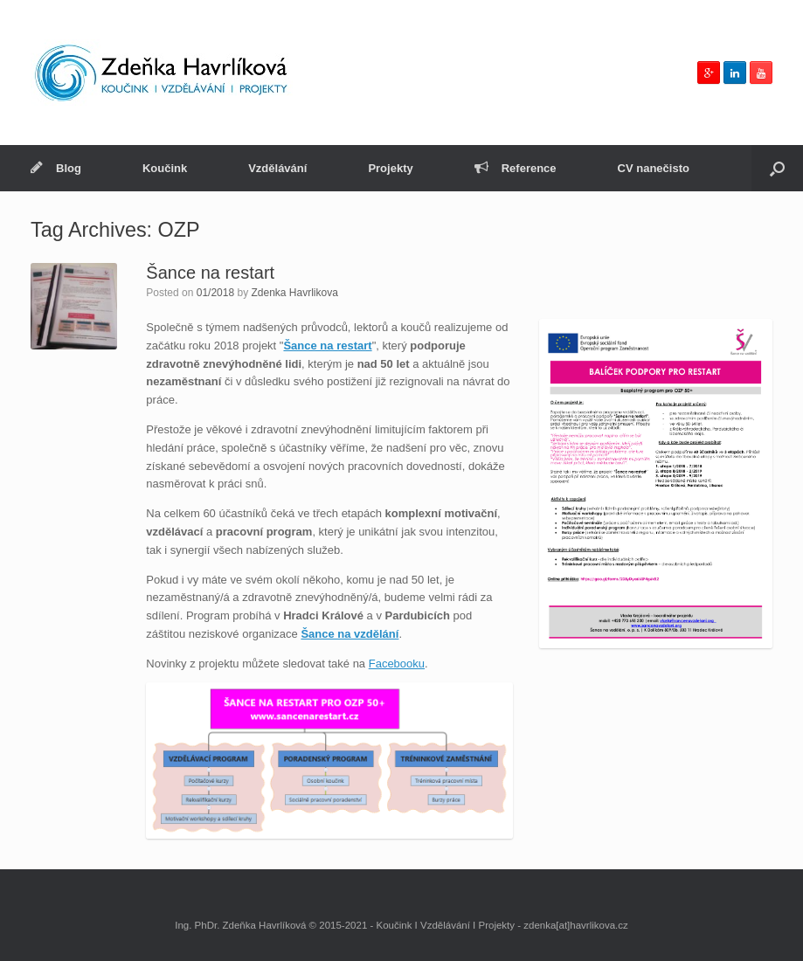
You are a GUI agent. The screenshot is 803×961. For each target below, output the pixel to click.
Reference (515, 168)
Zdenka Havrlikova (294, 293)
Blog (56, 168)
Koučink (164, 168)
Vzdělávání (277, 168)
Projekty (390, 168)
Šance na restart (210, 272)
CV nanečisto (653, 168)
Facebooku (397, 663)
